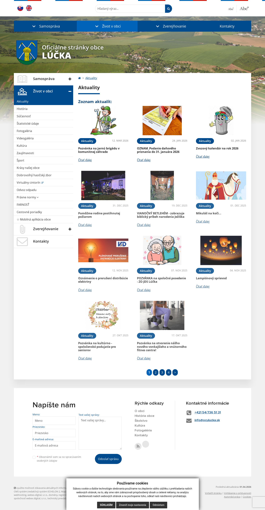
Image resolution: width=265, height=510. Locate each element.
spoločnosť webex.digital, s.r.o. (30, 498)
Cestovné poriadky (29, 212)
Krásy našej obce (28, 168)
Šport (20, 160)
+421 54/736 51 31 (208, 412)
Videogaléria (25, 138)
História (22, 109)
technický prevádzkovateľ (61, 498)
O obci (139, 411)
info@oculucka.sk (207, 420)
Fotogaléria (24, 131)
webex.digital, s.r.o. (38, 495)
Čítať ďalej (85, 160)
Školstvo (141, 420)
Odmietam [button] (158, 505)
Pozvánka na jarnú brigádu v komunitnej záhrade (99, 150)
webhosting (20, 495)
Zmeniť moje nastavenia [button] (132, 505)
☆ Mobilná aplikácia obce (34, 219)
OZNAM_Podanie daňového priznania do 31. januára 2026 (158, 150)
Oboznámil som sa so (59, 458)
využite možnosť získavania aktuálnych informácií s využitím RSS (49, 487)
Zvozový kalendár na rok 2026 (217, 148)
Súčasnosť (24, 116)
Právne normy (27, 197)
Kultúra (22, 146)
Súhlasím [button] (106, 505)
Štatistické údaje (28, 124)
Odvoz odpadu (26, 190)
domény (53, 495)
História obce (144, 416)
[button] (45, 26)
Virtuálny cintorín (29, 183)
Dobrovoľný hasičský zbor (34, 175)
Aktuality (22, 101)
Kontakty (227, 26)
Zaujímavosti (25, 153)
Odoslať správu (108, 459)
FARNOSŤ (23, 205)
